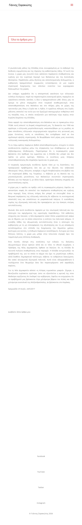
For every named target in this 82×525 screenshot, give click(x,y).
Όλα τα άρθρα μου (21, 39)
